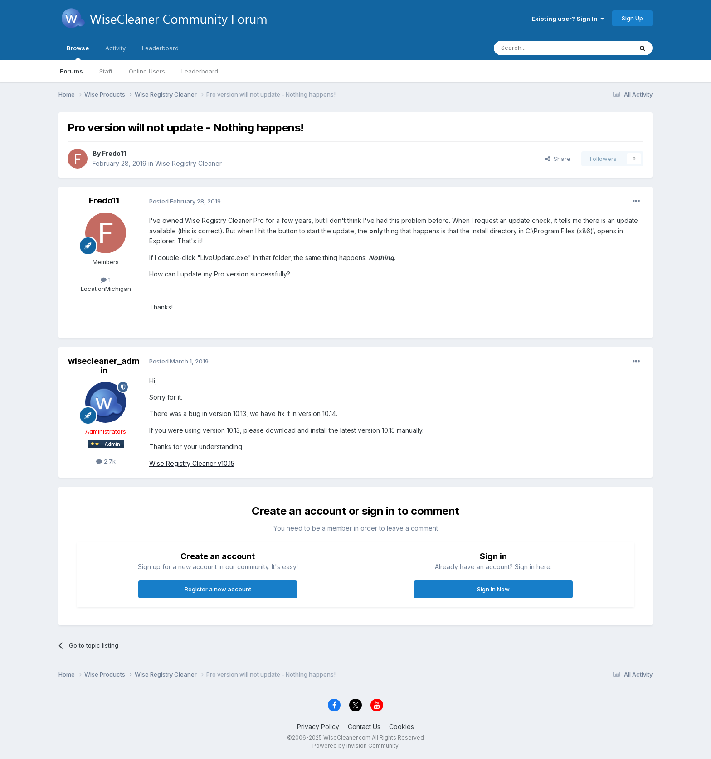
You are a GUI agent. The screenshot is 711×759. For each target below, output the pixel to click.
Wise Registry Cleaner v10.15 (191, 463)
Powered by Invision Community (355, 745)
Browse (78, 52)
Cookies (401, 726)
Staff (105, 71)
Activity (115, 48)
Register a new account (218, 589)
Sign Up (632, 18)
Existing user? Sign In (567, 18)
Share (557, 158)
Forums (71, 71)
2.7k (106, 461)
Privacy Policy (318, 726)
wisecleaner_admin (104, 366)
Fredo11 (114, 153)
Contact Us (364, 726)
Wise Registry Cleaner (188, 163)
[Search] (540, 48)
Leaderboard (199, 71)
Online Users (147, 71)
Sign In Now (493, 589)
